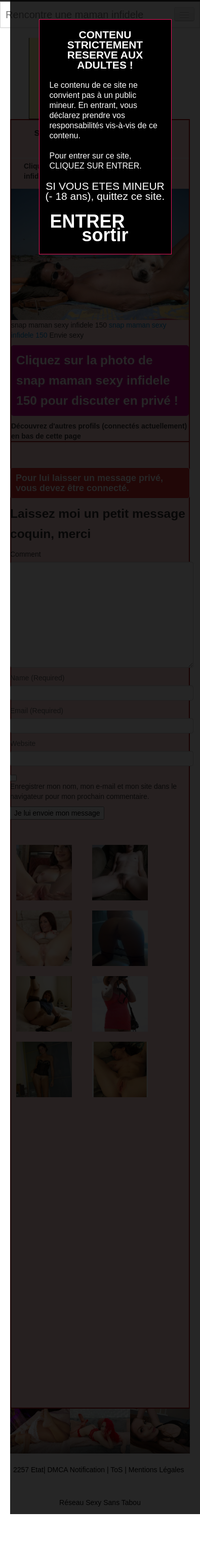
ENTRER (87, 221)
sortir (105, 235)
